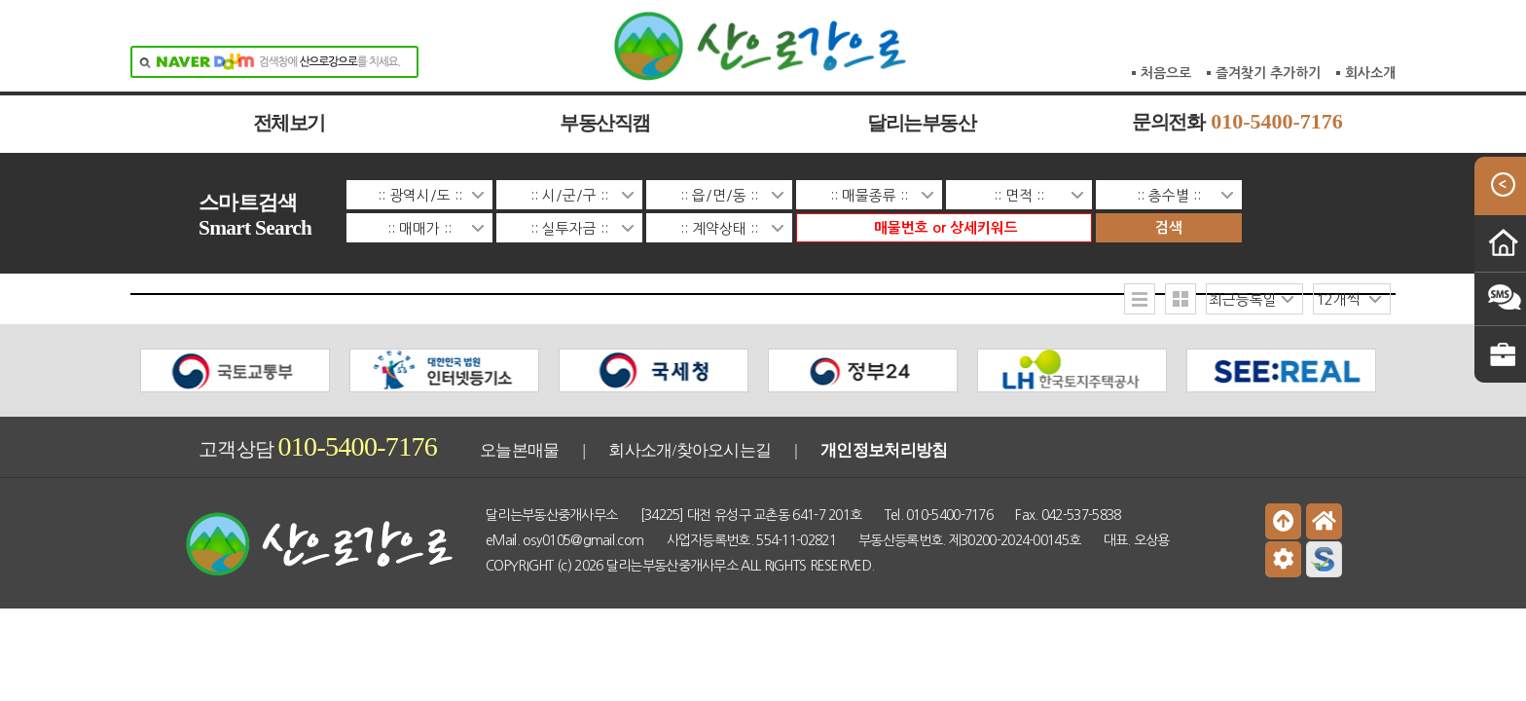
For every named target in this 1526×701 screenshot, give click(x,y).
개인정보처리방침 (883, 445)
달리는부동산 (921, 123)
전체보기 (289, 123)
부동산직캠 (605, 123)
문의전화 (1237, 122)
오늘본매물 (520, 445)
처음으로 (1166, 10)
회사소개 (1370, 10)
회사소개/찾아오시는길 (689, 445)
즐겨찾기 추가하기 (1268, 10)
